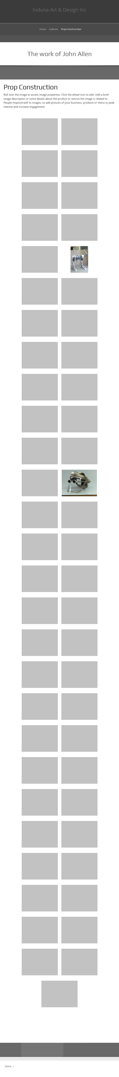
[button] (40, 133)
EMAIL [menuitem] (8, 1066)
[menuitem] (42, 29)
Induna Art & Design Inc (59, 9)
